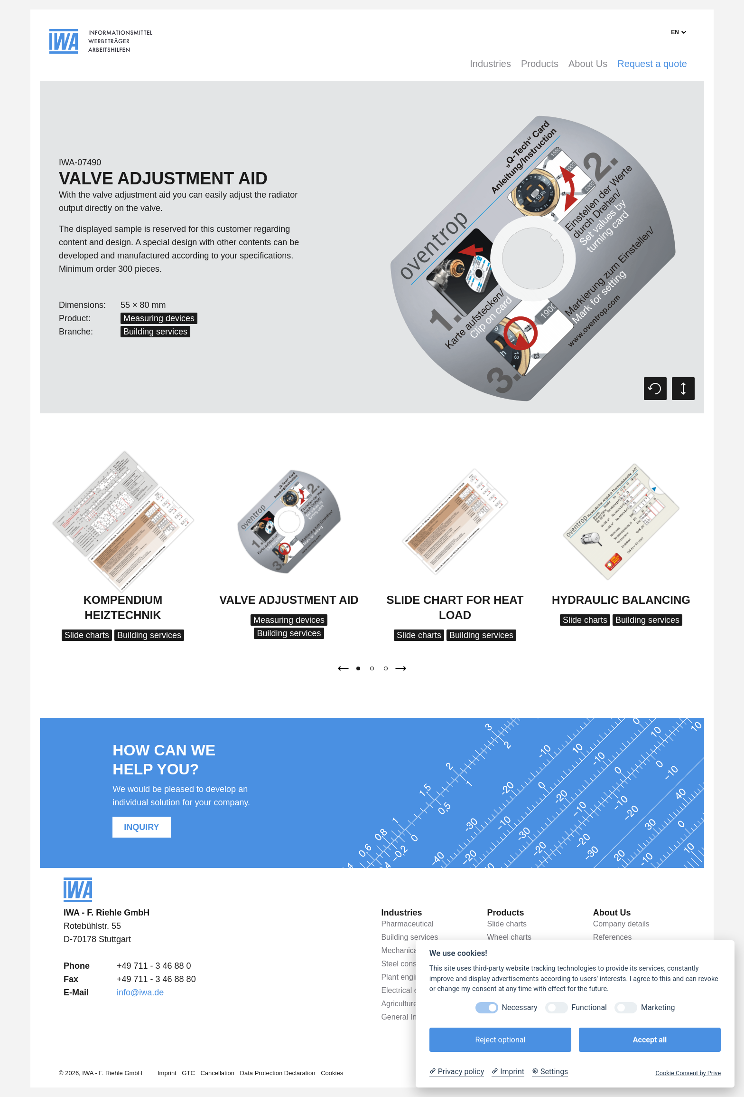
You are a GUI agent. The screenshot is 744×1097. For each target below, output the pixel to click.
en (675, 32)
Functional (589, 1007)
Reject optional (500, 1039)
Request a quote (652, 63)
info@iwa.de (140, 992)
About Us (587, 63)
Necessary (520, 1007)
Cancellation (217, 1073)
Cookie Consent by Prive (688, 1073)
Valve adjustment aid (288, 599)
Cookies (332, 1073)
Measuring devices (159, 318)
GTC (188, 1073)
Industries (490, 63)
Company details (621, 924)
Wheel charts (509, 937)
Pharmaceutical (407, 924)
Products (539, 63)
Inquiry (141, 827)
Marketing (658, 1007)
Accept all (650, 1039)
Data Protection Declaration (278, 1073)
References (612, 937)
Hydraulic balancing (621, 599)
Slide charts (87, 635)
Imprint (167, 1073)
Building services (155, 331)
